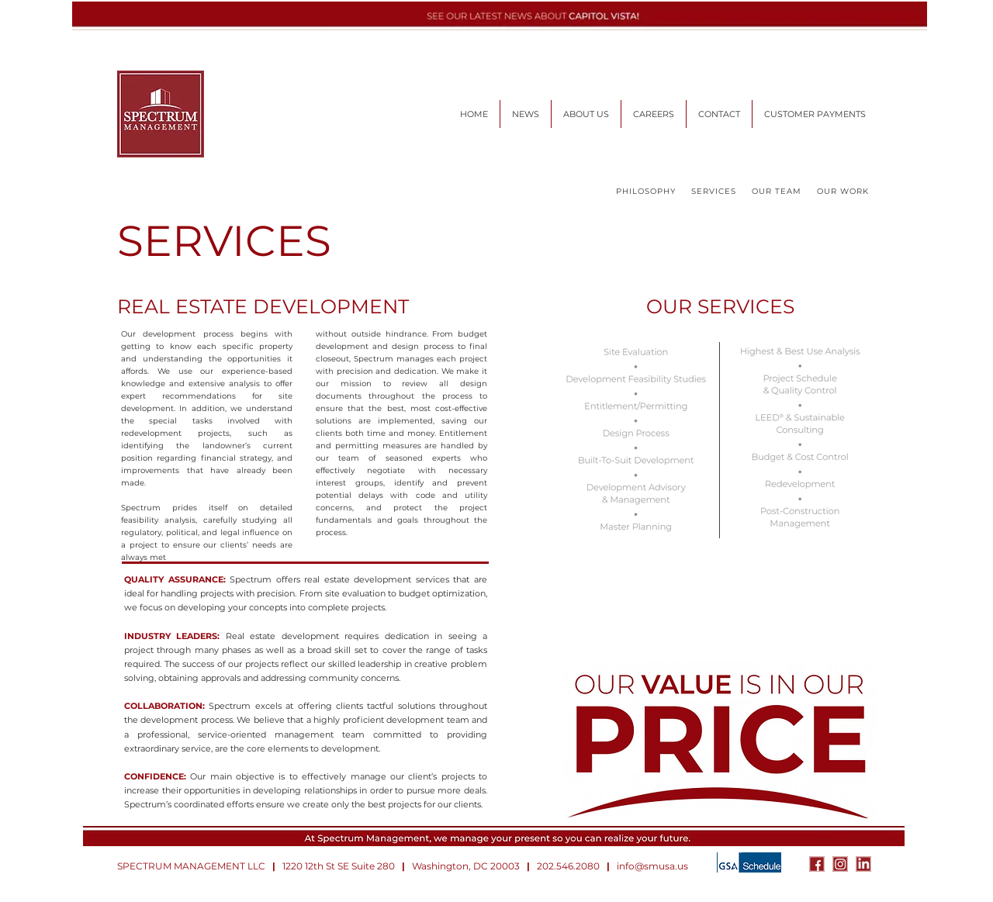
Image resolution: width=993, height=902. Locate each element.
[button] (653, 114)
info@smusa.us (652, 866)
